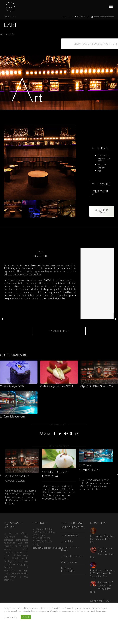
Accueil (7, 17)
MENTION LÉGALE (100, 600)
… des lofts (67, 540)
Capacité (103, 184)
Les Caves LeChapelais (68, 569)
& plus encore (69, 562)
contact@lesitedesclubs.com (48, 547)
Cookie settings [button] (11, 617)
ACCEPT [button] (25, 617)
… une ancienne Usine (70, 548)
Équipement (100, 191)
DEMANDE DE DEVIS (101, 211)
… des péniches (69, 534)
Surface (103, 148)
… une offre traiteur (72, 556)
